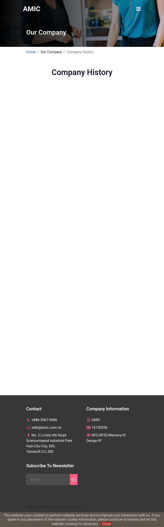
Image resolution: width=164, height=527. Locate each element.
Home (31, 52)
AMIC (31, 9)
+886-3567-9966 (41, 420)
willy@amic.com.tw (44, 427)
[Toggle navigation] (138, 9)
